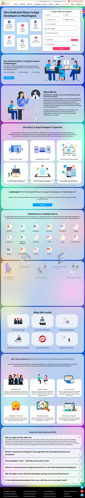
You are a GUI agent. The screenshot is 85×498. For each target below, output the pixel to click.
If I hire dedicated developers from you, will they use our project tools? (36, 480)
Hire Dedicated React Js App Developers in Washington (47, 191)
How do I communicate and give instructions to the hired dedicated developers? (41, 467)
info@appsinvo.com (45, 1)
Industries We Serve (40, 4)
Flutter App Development (29, 494)
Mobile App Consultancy (50, 496)
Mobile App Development (9, 491)
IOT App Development (49, 491)
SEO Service (66, 494)
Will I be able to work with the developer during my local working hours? (37, 474)
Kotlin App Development (50, 494)
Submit (61, 48)
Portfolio (22, 4)
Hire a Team (65, 4)
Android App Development (10, 494)
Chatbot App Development (30, 491)
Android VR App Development (10, 496)
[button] (82, 495)
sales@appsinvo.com (59, 1)
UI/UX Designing (68, 496)
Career (51, 4)
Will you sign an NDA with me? (18, 437)
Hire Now (9, 78)
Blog (72, 4)
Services (29, 4)
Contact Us (79, 4)
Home (16, 4)
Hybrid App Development (29, 496)
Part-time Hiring (23, 72)
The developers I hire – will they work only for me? (27, 461)
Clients (57, 4)
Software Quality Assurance (70, 491)
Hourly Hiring (36, 72)
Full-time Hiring (10, 72)
